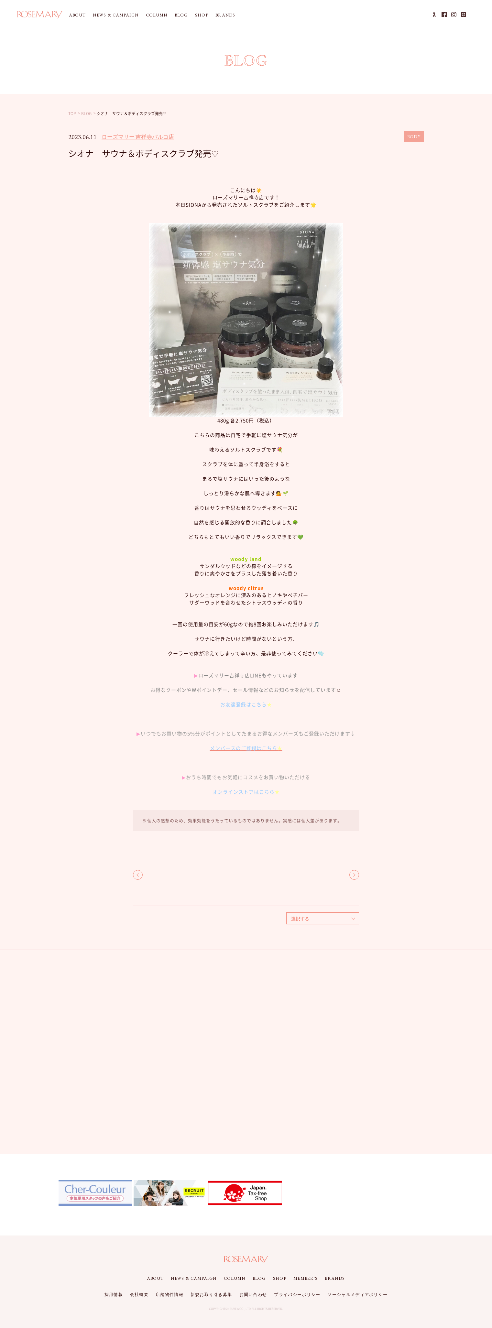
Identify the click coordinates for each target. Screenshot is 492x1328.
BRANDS (225, 15)
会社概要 (139, 1294)
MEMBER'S (305, 1278)
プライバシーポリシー (297, 1294)
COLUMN (157, 15)
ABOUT (77, 15)
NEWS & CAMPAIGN (116, 15)
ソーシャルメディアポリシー (357, 1294)
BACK (138, 875)
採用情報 (113, 1294)
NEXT (354, 875)
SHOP (201, 15)
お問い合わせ (253, 1294)
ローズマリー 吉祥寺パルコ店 (138, 136)
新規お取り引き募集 (211, 1294)
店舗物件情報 (169, 1294)
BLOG (181, 15)
